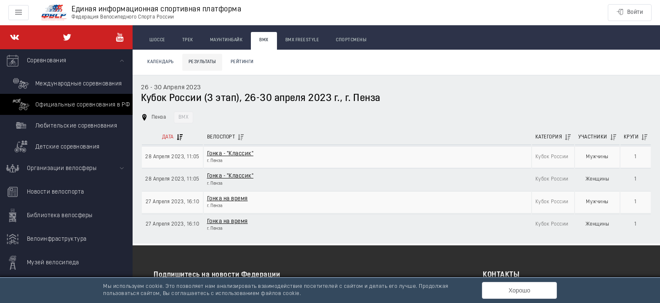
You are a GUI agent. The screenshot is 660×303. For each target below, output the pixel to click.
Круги (631, 137)
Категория (548, 137)
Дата (168, 137)
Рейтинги (242, 62)
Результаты (202, 62)
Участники (592, 137)
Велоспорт (221, 137)
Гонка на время (227, 199)
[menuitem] (66, 103)
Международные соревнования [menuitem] (66, 83)
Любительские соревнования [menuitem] (64, 125)
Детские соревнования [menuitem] (55, 146)
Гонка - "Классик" (230, 154)
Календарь (160, 62)
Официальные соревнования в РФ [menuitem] (70, 104)
